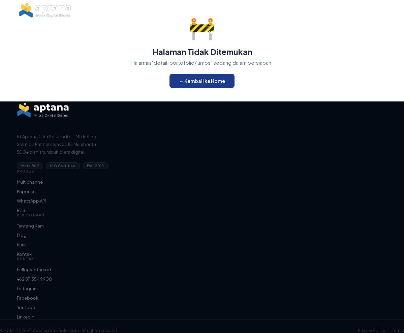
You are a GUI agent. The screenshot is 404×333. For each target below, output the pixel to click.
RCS (21, 210)
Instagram (27, 288)
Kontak (24, 254)
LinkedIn (25, 317)
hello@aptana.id (34, 269)
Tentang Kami (212, 9)
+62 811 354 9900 (34, 279)
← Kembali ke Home (202, 81)
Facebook (27, 298)
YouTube (26, 307)
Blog (203, 16)
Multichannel (30, 182)
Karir (202, 23)
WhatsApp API (31, 201)
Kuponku (26, 191)
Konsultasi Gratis (223, 32)
